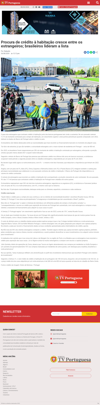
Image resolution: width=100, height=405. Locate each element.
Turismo (5, 392)
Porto (4, 382)
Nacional (5, 384)
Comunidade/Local (9, 369)
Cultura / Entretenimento (10, 390)
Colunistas (6, 395)
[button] (97, 2)
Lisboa (5, 377)
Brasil (4, 367)
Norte (4, 380)
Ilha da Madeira (7, 375)
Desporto (5, 373)
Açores (5, 360)
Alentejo (5, 362)
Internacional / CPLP (9, 386)
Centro (5, 371)
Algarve (5, 364)
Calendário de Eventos (9, 388)
